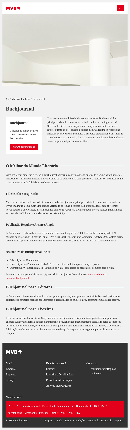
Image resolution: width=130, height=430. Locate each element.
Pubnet (54, 412)
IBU (96, 406)
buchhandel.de (66, 406)
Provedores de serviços (59, 380)
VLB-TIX (74, 412)
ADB (11, 406)
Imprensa (11, 374)
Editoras (50, 368)
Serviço (10, 380)
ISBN (104, 406)
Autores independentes (58, 385)
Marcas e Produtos (21, 99)
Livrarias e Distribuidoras (60, 374)
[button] (120, 8)
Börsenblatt (48, 406)
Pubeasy (43, 412)
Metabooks (30, 412)
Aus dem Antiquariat (28, 406)
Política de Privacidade (100, 420)
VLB (63, 412)
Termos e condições (75, 420)
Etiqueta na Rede (53, 420)
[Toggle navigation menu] (113, 8)
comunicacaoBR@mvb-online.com (104, 371)
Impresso (119, 420)
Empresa (11, 368)
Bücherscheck (84, 406)
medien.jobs (15, 412)
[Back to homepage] (13, 8)
